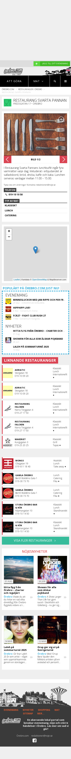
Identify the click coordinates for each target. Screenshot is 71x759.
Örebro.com (8, 89)
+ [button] (9, 231)
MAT (57, 710)
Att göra (14, 81)
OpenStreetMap (39, 279)
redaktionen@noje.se (42, 735)
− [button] (9, 237)
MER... (40, 713)
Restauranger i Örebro (30, 89)
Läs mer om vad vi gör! (56, 727)
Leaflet (17, 279)
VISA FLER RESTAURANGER (35, 540)
